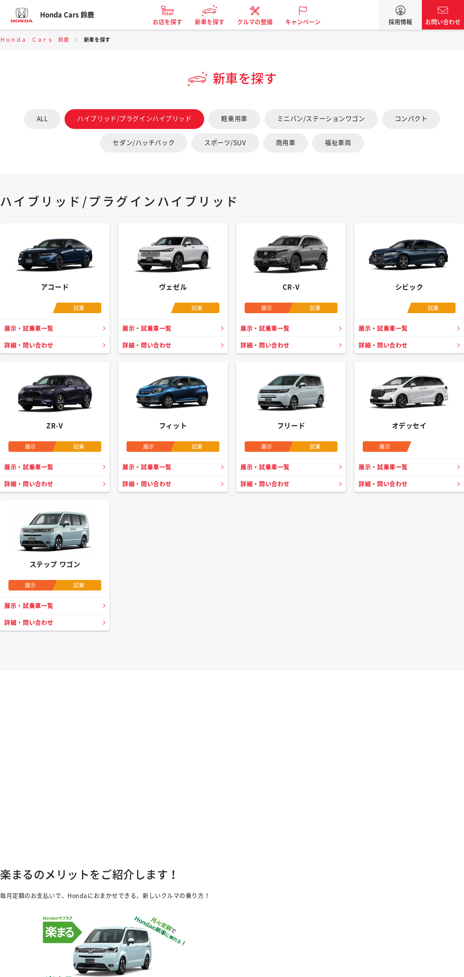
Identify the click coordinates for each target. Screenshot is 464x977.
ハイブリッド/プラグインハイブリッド (134, 118)
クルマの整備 (261, 22)
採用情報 (400, 22)
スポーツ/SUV (225, 143)
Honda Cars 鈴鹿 (74, 15)
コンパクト (411, 118)
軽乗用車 (234, 118)
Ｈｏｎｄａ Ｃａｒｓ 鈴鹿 (34, 39)
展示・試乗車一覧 (30, 328)
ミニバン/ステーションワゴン (321, 118)
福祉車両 (338, 143)
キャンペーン (309, 22)
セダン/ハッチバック (144, 143)
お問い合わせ (443, 22)
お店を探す (174, 22)
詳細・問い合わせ (30, 345)
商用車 (286, 143)
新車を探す (216, 22)
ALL (42, 118)
